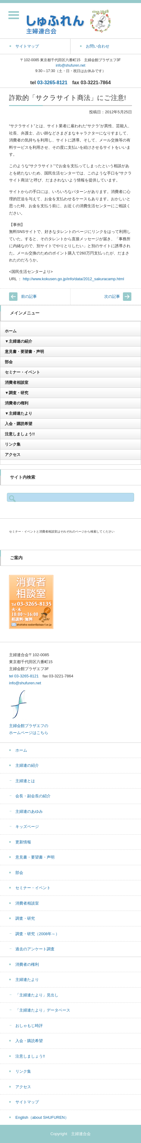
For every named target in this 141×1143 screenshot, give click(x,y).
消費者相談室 (16, 382)
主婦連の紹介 (27, 765)
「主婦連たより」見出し (36, 995)
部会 (9, 362)
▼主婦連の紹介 (18, 341)
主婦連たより (27, 979)
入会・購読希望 (18, 423)
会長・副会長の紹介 (33, 796)
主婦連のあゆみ (29, 811)
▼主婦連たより (18, 413)
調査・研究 (25, 918)
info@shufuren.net (70, 65)
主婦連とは (25, 781)
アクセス (12, 454)
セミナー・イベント (22, 372)
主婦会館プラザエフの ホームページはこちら (28, 725)
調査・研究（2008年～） (37, 934)
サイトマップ (27, 1102)
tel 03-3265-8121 (24, 676)
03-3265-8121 (52, 82)
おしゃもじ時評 (29, 1025)
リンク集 (12, 444)
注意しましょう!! (20, 434)
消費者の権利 (16, 403)
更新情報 (23, 842)
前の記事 (29, 296)
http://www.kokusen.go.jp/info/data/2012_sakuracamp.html (73, 279)
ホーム (11, 331)
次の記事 (112, 296)
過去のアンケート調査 (35, 949)
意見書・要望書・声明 (24, 351)
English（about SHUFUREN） (42, 1117)
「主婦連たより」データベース (42, 1010)
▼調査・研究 (16, 392)
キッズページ (27, 826)
